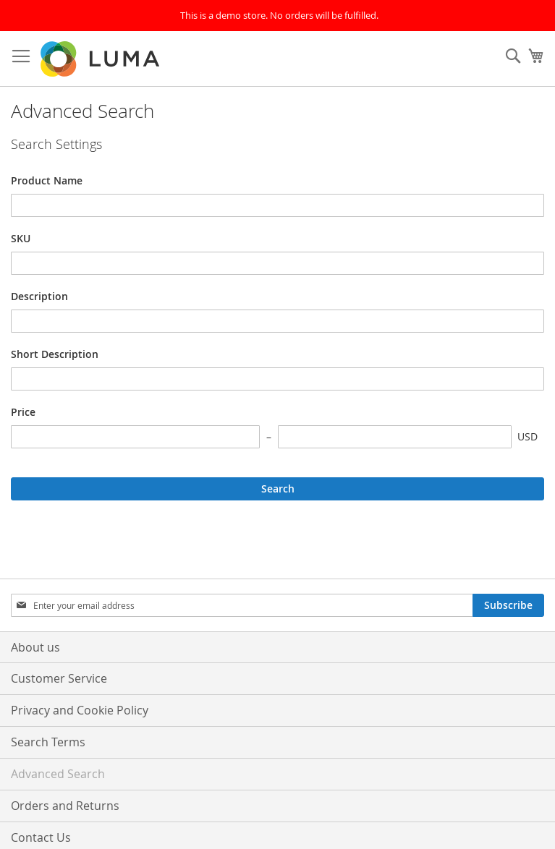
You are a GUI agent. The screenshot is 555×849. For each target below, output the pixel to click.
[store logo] (101, 59)
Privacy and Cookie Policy (79, 710)
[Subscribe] (508, 605)
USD (527, 436)
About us (35, 647)
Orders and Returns (65, 806)
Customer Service (59, 678)
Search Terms (48, 742)
